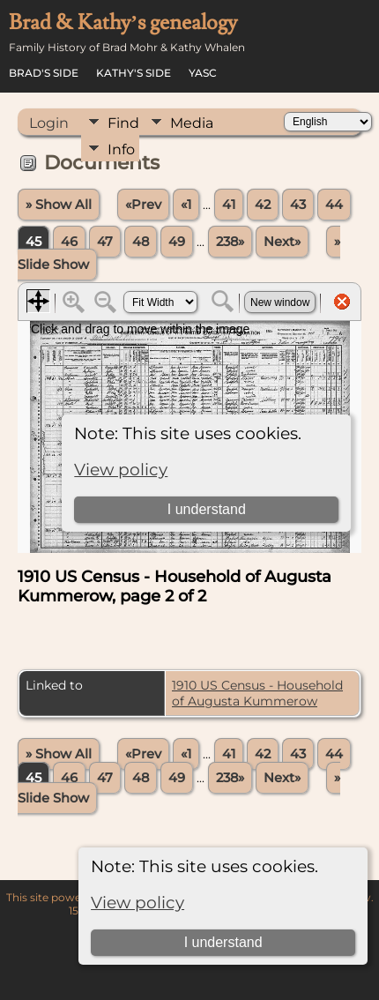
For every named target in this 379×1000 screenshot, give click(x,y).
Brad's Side (43, 72)
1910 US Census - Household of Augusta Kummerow (257, 693)
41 (228, 205)
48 (140, 242)
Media (191, 123)
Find (123, 123)
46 (69, 242)
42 (263, 205)
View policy (137, 902)
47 (105, 242)
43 (298, 205)
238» (230, 242)
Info (121, 149)
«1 (186, 205)
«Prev (143, 205)
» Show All (59, 205)
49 (176, 242)
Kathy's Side (133, 72)
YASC (203, 72)
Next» (282, 242)
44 (334, 205)
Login (49, 123)
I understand (223, 942)
